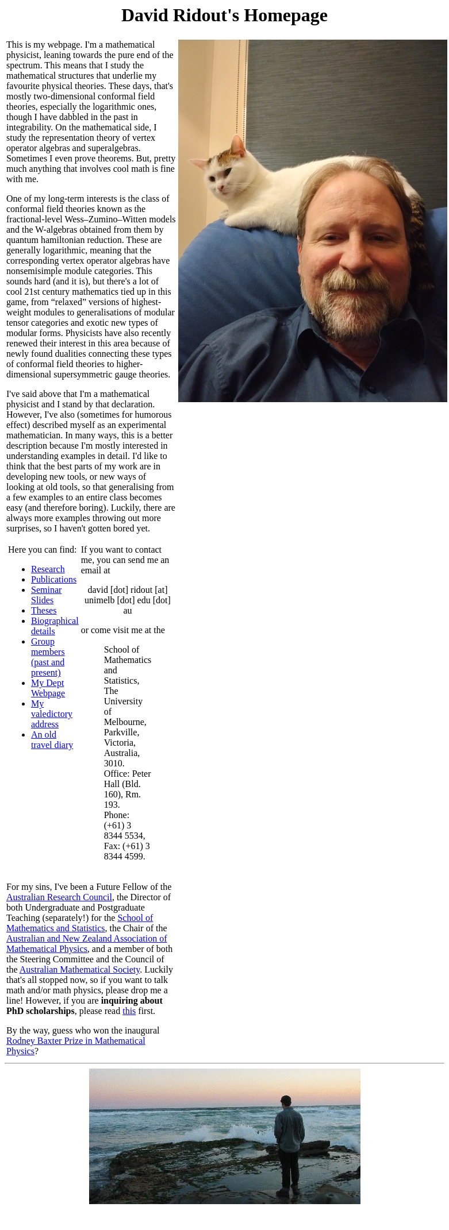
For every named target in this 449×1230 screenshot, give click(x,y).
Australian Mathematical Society (80, 969)
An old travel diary (52, 740)
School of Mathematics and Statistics (79, 923)
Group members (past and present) (48, 657)
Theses (43, 610)
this (129, 1011)
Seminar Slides (46, 595)
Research (48, 569)
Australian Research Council (59, 897)
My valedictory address (51, 714)
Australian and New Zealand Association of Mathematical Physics (86, 944)
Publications (53, 579)
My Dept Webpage (48, 688)
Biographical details (55, 626)
